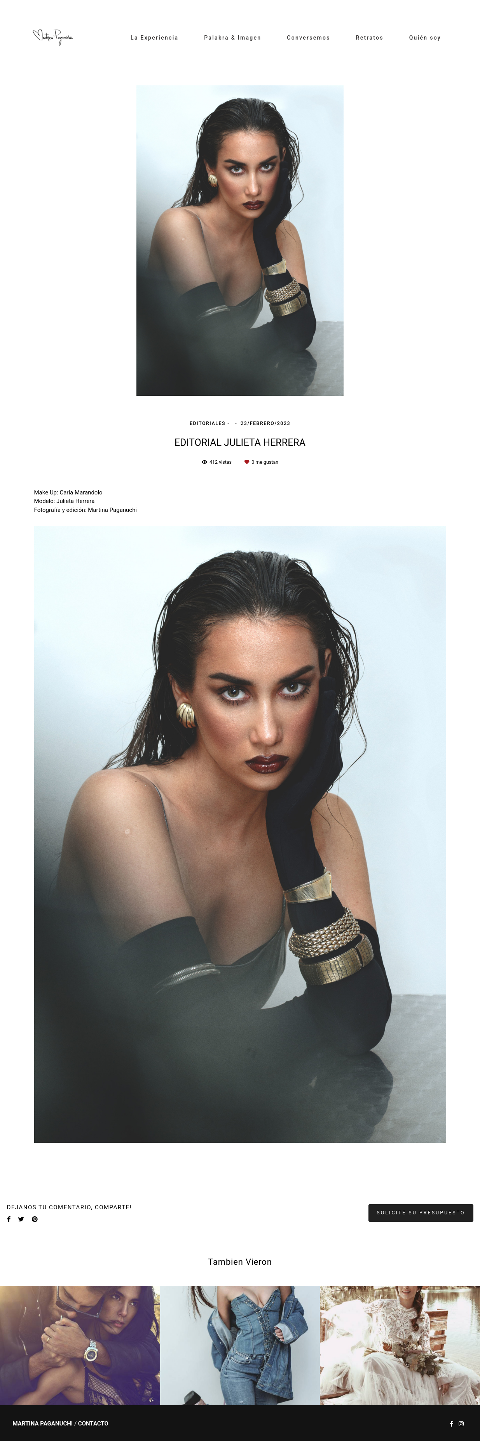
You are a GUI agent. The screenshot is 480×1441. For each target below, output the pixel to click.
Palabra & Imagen (232, 38)
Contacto (93, 1424)
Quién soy (425, 38)
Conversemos (308, 38)
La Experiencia (154, 38)
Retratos (370, 38)
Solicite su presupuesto (421, 1213)
